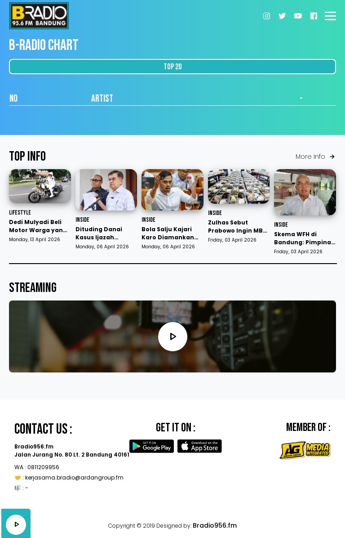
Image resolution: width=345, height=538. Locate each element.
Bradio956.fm (215, 525)
